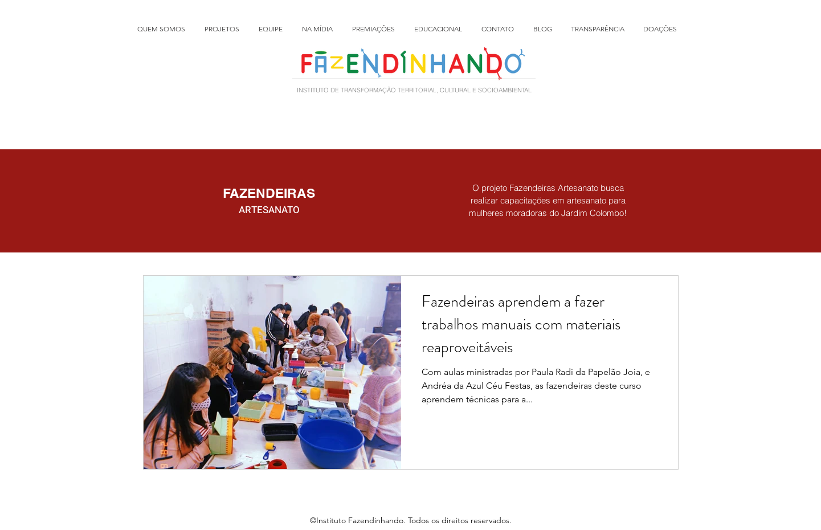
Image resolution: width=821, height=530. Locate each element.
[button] (226, 29)
